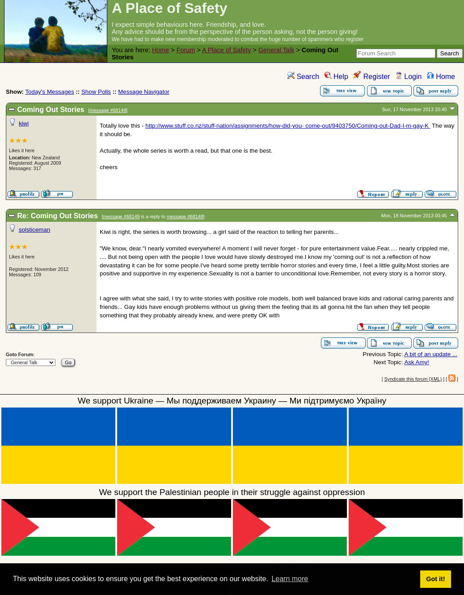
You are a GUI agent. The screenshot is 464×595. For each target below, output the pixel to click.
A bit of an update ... (430, 354)
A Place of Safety (226, 50)
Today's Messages (49, 91)
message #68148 (108, 110)
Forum (186, 50)
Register (371, 76)
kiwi (24, 123)
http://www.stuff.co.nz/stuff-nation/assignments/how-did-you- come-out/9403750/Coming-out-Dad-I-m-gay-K (287, 125)
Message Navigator (143, 91)
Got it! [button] (435, 579)
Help (336, 76)
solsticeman (34, 229)
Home (160, 50)
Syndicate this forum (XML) (413, 379)
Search (303, 76)
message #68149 (121, 216)
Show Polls (96, 91)
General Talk (276, 50)
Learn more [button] (289, 579)
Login (408, 76)
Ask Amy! (416, 362)
